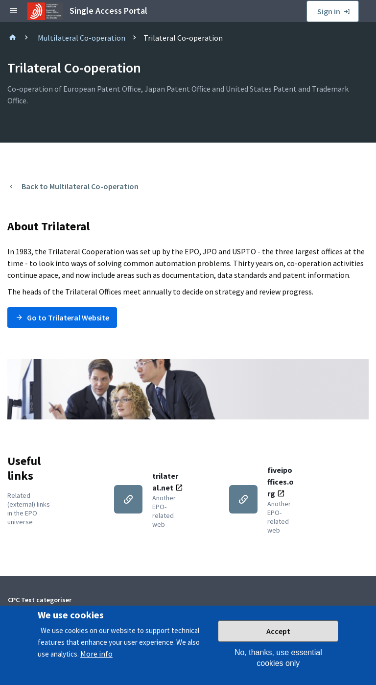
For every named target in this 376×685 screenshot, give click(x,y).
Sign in (328, 11)
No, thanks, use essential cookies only (278, 664)
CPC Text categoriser (39, 599)
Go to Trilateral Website (68, 317)
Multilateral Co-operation (81, 38)
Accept (278, 637)
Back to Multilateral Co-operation (80, 186)
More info (96, 660)
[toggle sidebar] (13, 11)
